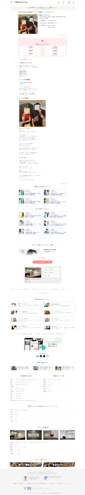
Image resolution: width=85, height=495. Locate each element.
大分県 (25, 399)
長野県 (22, 390)
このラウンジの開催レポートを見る (42, 262)
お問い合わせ (57, 482)
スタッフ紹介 (39, 333)
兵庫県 (22, 381)
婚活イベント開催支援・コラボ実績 (28, 333)
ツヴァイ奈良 (17, 450)
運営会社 (20, 482)
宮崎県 (28, 399)
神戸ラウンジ (17, 446)
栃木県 (31, 378)
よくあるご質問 (51, 482)
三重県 (25, 383)
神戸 (49, 383)
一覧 (74, 361)
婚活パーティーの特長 (48, 269)
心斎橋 (54, 378)
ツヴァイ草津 (17, 448)
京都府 (20, 381)
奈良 (16, 418)
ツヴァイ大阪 (44, 441)
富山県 (17, 392)
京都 (49, 381)
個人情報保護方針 (43, 482)
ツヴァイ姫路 (22, 446)
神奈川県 (20, 378)
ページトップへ (43, 293)
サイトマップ (64, 482)
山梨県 (20, 390)
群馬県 (34, 378)
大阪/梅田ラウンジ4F (19, 441)
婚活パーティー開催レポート (49, 272)
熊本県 (22, 399)
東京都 (17, 378)
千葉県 (23, 378)
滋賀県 (25, 381)
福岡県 (17, 399)
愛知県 (17, 383)
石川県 (20, 392)
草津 (49, 385)
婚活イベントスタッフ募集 (48, 333)
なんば (51, 378)
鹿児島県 (31, 399)
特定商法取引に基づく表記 (33, 482)
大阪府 (17, 381)
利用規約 (24, 482)
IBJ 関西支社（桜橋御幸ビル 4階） (35, 441)
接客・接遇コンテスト (59, 333)
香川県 (17, 397)
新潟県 (17, 390)
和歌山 (49, 390)
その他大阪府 (58, 378)
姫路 (51, 383)
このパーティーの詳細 (61, 35)
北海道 (17, 385)
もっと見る (42, 238)
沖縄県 (34, 399)
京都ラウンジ (17, 443)
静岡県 (20, 383)
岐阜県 (22, 383)
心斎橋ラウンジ (26, 441)
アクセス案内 (46, 276)
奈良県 (28, 381)
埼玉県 (26, 378)
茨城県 (29, 378)
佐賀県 (20, 399)
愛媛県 (20, 397)
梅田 (49, 378)
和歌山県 (31, 381)
